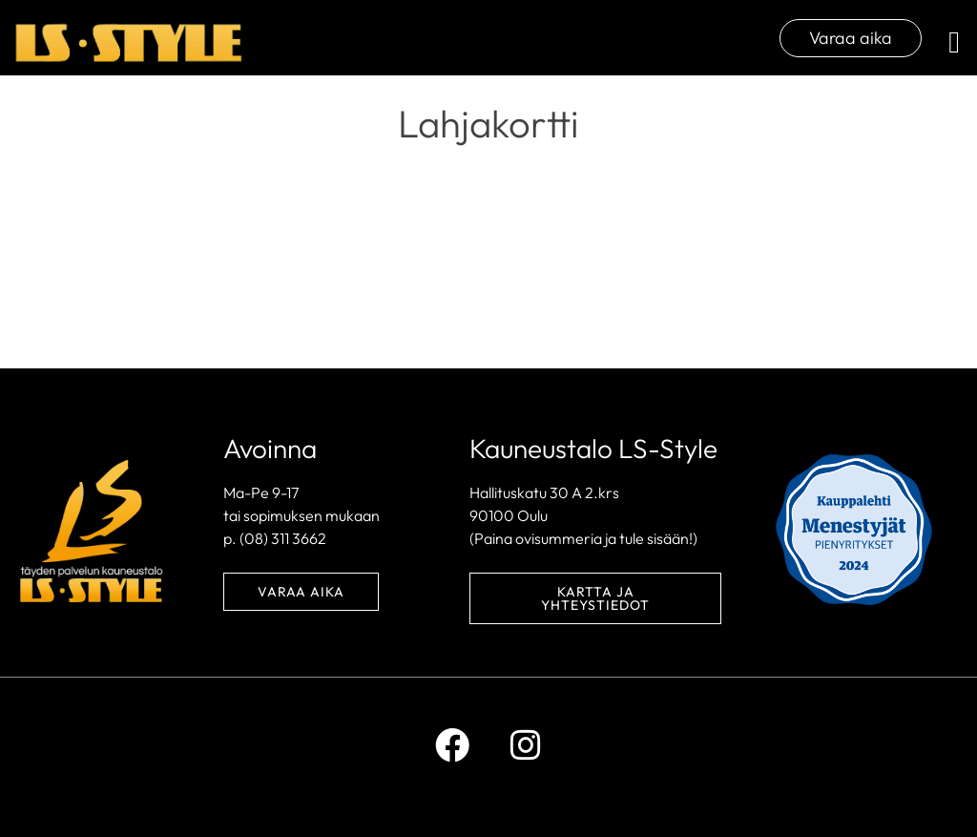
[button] (954, 42)
